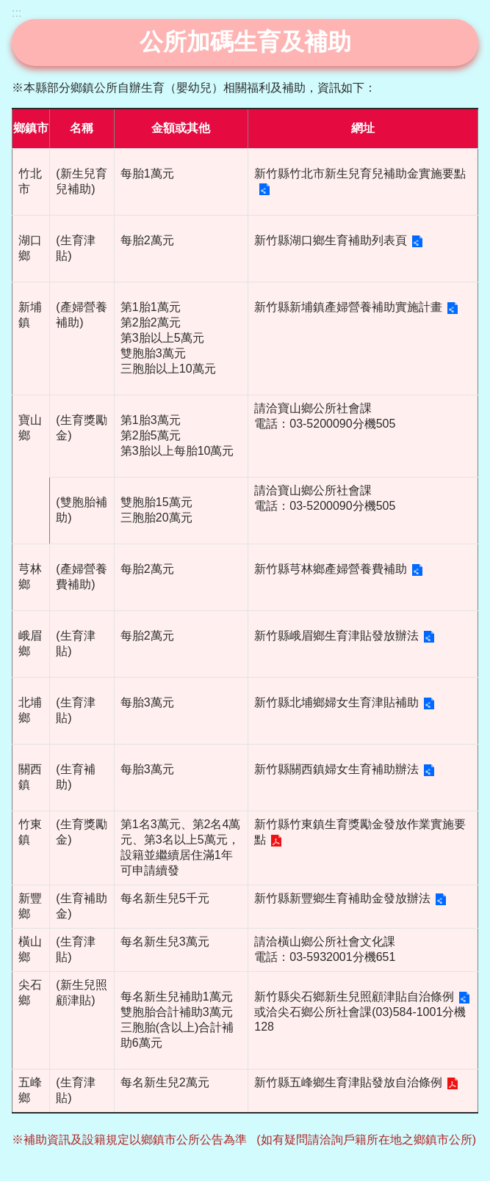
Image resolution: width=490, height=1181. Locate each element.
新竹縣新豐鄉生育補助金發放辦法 (342, 898)
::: (16, 13)
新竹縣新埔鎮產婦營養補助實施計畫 (348, 307)
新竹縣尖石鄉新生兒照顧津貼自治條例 (354, 996)
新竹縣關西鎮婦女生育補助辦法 (336, 769)
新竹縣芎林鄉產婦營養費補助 (330, 569)
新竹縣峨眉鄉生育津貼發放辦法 (336, 635)
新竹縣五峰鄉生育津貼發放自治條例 (348, 1082)
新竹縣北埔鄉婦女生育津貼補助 (336, 702)
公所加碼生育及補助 (245, 42)
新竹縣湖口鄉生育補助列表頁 (330, 240)
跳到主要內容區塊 (7, 7)
